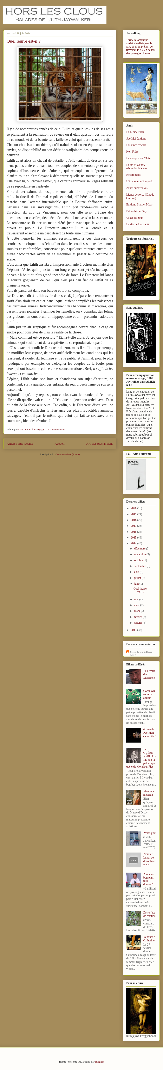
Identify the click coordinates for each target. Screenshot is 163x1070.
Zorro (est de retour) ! (149, 914)
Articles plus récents (20, 443)
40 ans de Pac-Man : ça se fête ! (149, 733)
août (137, 571)
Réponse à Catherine (149, 938)
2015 (134, 537)
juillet (138, 577)
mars (137, 611)
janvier (138, 622)
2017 (134, 525)
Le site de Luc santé (137, 224)
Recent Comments (138, 652)
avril (137, 605)
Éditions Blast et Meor (139, 204)
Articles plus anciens (99, 443)
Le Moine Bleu (135, 132)
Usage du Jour (134, 217)
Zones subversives (137, 188)
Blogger (99, 1061)
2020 (134, 508)
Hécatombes (133, 174)
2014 (134, 543)
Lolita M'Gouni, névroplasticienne (136, 166)
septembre (140, 566)
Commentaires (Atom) (68, 454)
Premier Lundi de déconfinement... (149, 859)
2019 (134, 514)
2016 (134, 531)
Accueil (59, 443)
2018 (134, 520)
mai (136, 599)
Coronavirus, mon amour (149, 694)
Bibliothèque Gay (136, 211)
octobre (138, 560)
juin (136, 583)
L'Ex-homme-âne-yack (139, 181)
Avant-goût (149, 833)
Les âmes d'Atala (136, 145)
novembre (140, 554)
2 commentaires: (57, 429)
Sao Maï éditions (136, 138)
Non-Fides (132, 151)
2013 (134, 630)
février (138, 617)
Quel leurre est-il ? (23, 41)
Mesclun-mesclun (148, 793)
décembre (140, 548)
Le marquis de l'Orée (138, 158)
